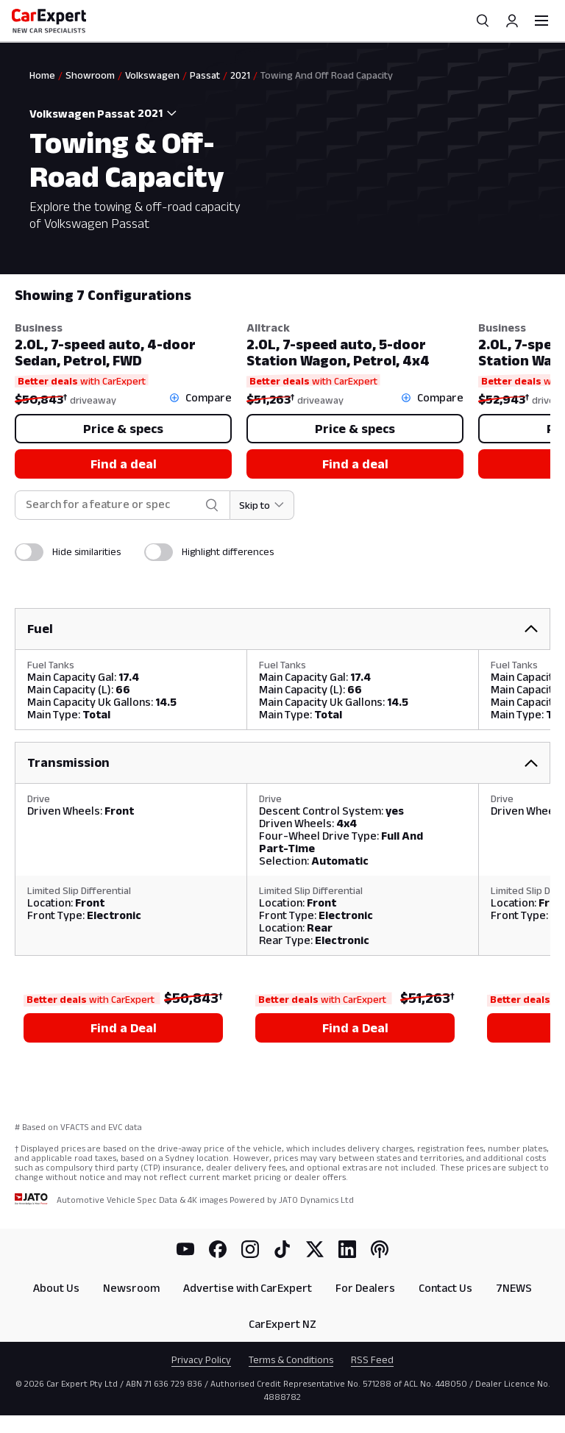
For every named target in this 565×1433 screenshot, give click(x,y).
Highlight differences (228, 551)
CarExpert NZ (282, 1324)
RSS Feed (372, 1359)
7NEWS (514, 1288)
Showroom (90, 75)
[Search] (482, 20)
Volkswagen (152, 75)
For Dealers (365, 1288)
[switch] (29, 552)
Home (42, 75)
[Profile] (512, 20)
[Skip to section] (262, 505)
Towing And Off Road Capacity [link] (326, 75)
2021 (240, 75)
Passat (205, 75)
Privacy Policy (201, 1359)
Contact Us (445, 1288)
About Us (56, 1288)
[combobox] (160, 113)
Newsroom (131, 1288)
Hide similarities (86, 551)
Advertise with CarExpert (247, 1288)
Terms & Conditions (291, 1359)
